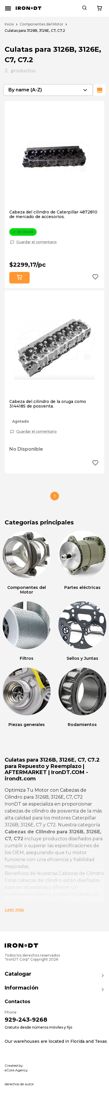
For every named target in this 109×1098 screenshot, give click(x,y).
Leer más (14, 909)
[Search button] (84, 8)
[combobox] (48, 89)
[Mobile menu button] (8, 8)
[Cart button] (99, 8)
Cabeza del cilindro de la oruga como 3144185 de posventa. (47, 403)
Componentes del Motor (41, 24)
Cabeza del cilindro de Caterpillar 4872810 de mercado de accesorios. (53, 214)
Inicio (9, 24)
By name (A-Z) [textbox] (25, 90)
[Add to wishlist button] (95, 277)
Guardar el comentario (36, 242)
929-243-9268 (26, 1019)
